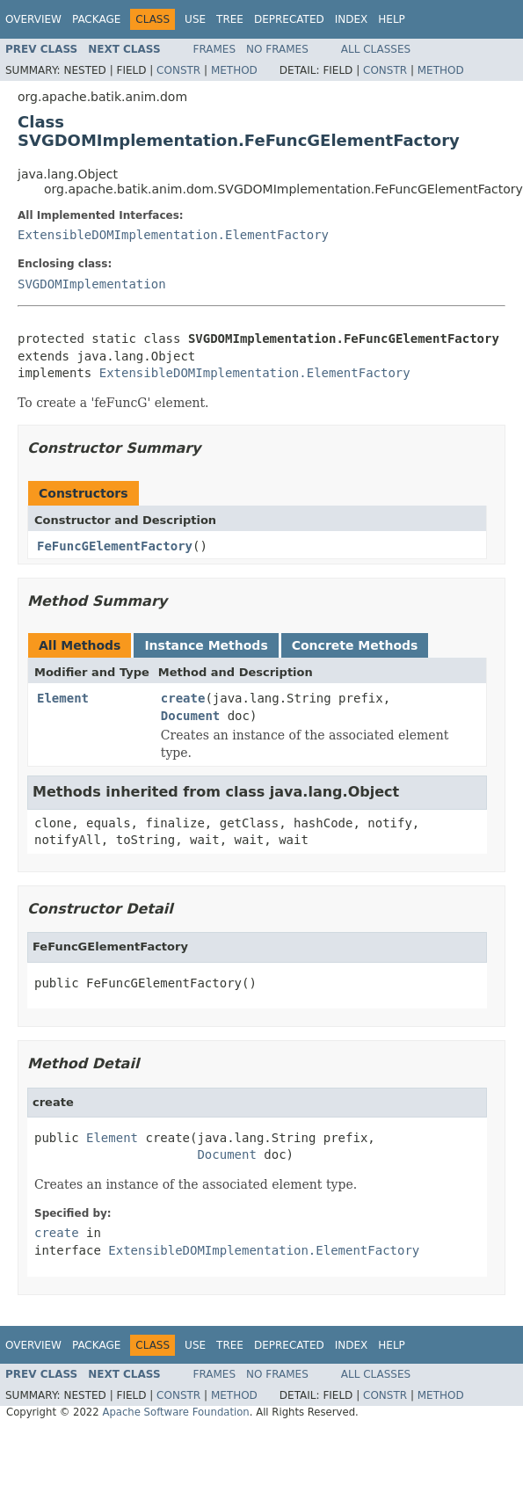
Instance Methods (205, 645)
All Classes (375, 49)
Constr (178, 70)
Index (351, 19)
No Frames (277, 49)
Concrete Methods (355, 645)
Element (63, 698)
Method (234, 70)
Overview (33, 19)
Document (190, 716)
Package (96, 19)
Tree (229, 19)
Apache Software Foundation (175, 1412)
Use (195, 19)
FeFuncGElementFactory (114, 546)
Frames (214, 49)
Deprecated (289, 19)
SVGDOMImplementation (92, 284)
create (183, 698)
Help (391, 19)
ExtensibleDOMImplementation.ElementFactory (173, 235)
